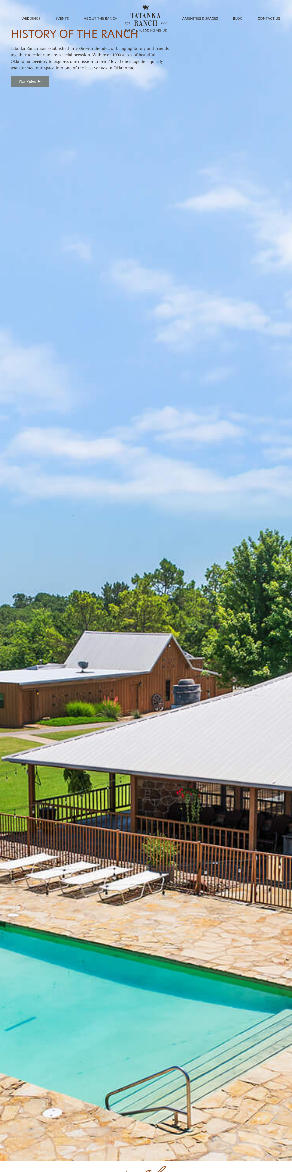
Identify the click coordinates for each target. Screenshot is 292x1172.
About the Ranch (101, 19)
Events (62, 19)
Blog (238, 19)
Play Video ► (30, 81)
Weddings (30, 19)
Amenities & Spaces (200, 19)
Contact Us (269, 19)
